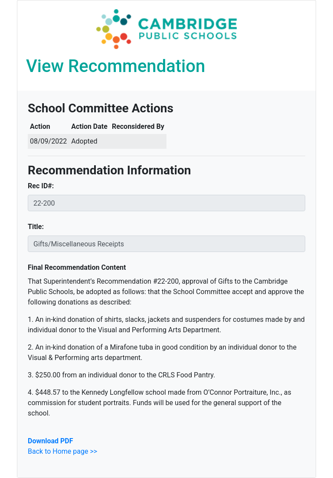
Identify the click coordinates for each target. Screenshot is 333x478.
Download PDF (50, 441)
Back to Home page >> (62, 451)
